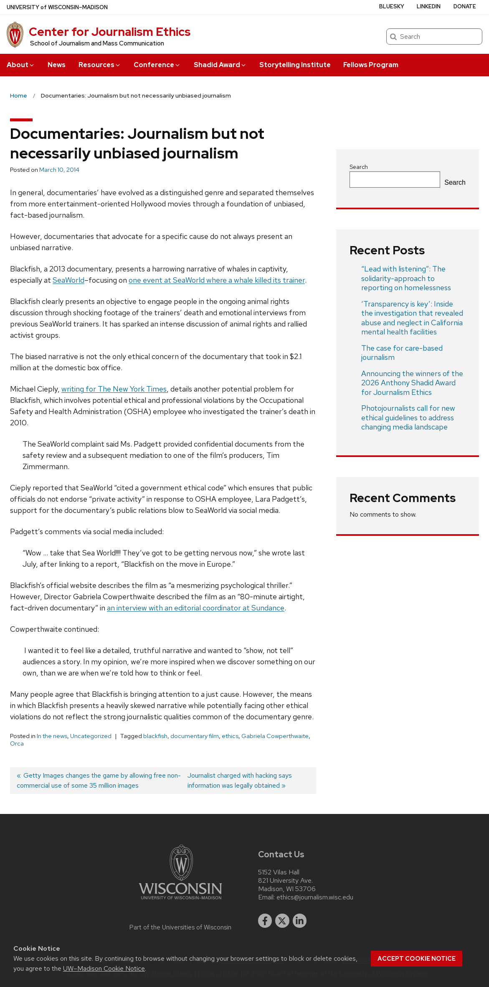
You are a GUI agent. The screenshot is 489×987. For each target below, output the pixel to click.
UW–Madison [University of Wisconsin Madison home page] (57, 7)
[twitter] (282, 921)
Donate (465, 6)
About (21, 64)
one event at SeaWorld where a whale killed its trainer (217, 280)
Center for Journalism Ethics (109, 32)
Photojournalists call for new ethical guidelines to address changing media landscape (408, 417)
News (57, 64)
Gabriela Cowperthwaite (275, 736)
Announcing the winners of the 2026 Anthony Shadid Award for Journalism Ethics (412, 383)
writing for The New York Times (114, 389)
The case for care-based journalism (402, 352)
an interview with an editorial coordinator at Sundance (195, 608)
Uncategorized (90, 736)
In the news (52, 736)
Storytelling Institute (295, 64)
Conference (157, 64)
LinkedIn (429, 6)
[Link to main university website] (180, 901)
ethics (230, 736)
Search (359, 167)
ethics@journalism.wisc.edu (314, 897)
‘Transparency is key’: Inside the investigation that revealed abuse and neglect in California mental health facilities (412, 318)
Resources (100, 64)
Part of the (180, 927)
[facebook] (265, 921)
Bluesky (391, 6)
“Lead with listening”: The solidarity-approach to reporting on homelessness (406, 278)
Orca (17, 743)
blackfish (155, 736)
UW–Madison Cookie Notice (104, 968)
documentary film (194, 736)
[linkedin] (300, 921)
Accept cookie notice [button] (417, 958)
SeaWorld (68, 280)
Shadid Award (220, 64)
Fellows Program (370, 64)
